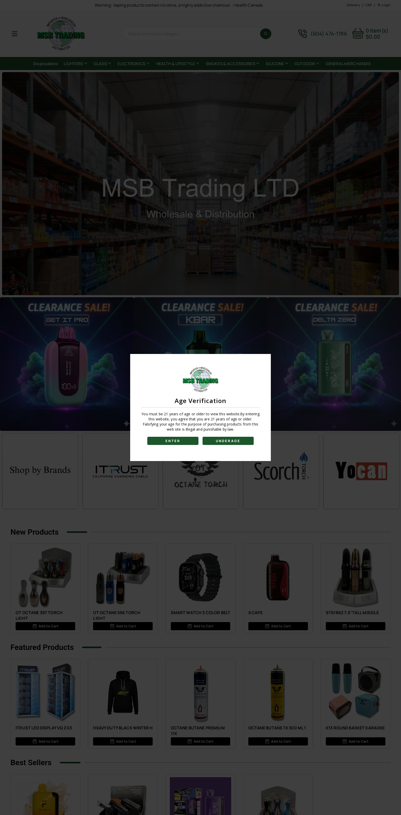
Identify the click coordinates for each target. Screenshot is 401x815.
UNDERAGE (228, 441)
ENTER (172, 441)
